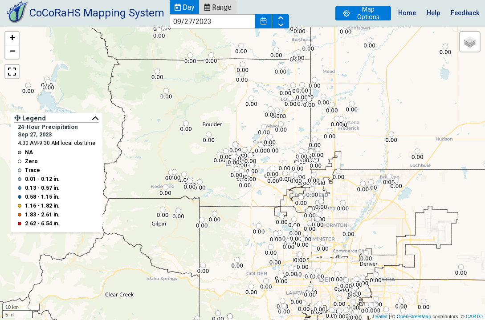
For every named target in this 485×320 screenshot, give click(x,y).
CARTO (474, 316)
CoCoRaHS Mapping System (96, 13)
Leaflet (380, 316)
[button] (184, 7)
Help (433, 13)
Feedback (465, 13)
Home (407, 13)
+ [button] (12, 38)
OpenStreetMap (413, 316)
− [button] (12, 52)
